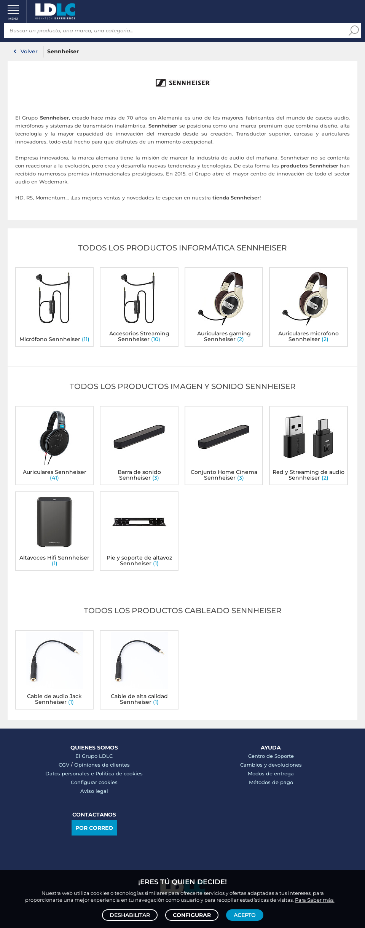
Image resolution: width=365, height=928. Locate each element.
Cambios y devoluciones (271, 765)
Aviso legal (94, 791)
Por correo (94, 827)
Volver (29, 51)
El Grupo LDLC (94, 756)
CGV (64, 765)
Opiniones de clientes (102, 765)
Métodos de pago (271, 782)
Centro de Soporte (271, 756)
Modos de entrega (271, 773)
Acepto (245, 915)
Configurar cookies (94, 782)
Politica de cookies (119, 773)
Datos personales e (70, 773)
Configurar (192, 915)
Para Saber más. (315, 900)
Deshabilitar (130, 915)
